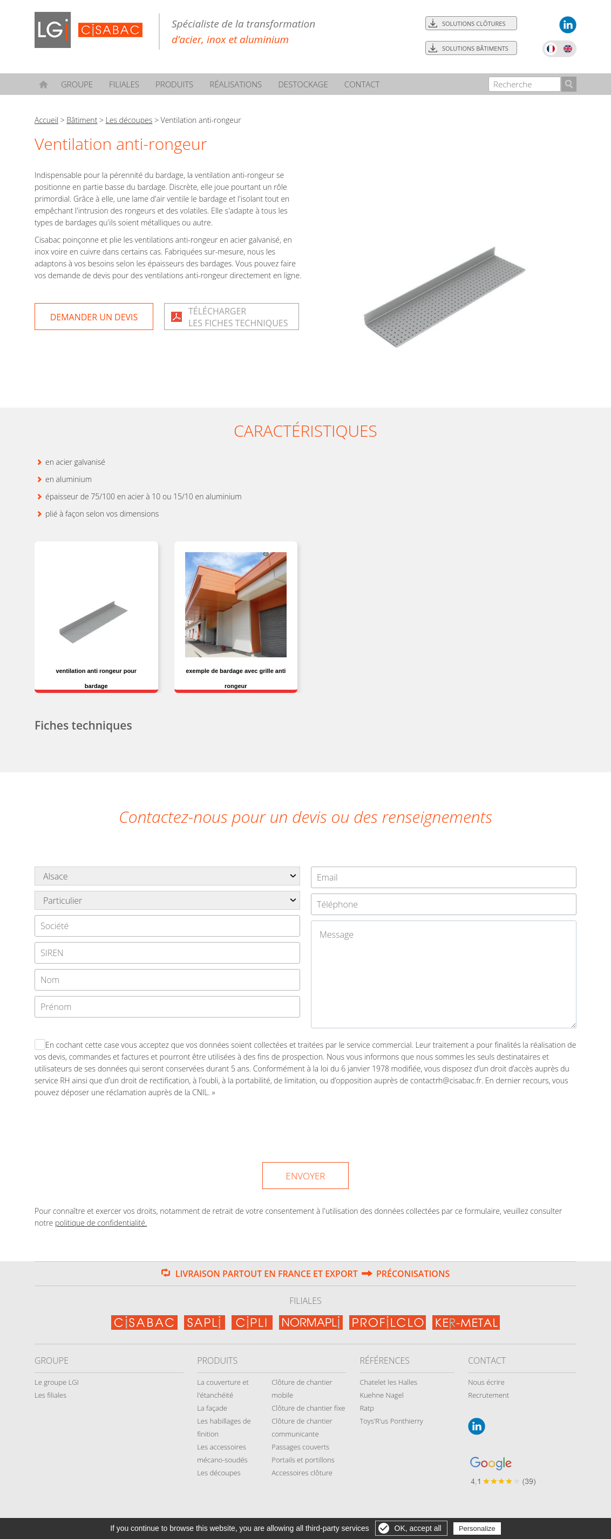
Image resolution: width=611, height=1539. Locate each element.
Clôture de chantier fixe (308, 1408)
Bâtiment (81, 120)
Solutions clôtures (473, 23)
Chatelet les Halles (388, 1382)
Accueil (46, 120)
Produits (174, 84)
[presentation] (306, 1124)
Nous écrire (486, 1382)
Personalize (477, 1528)
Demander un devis (94, 317)
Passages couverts (300, 1447)
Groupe (77, 84)
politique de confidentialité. (101, 1223)
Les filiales (50, 1395)
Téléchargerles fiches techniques (238, 317)
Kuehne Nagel (381, 1395)
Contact (362, 84)
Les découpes (129, 120)
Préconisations (413, 1274)
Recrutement (488, 1395)
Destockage (303, 84)
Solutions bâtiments (475, 48)
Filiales (124, 84)
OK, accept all (418, 1528)
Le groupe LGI (57, 1382)
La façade (212, 1408)
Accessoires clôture (301, 1473)
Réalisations (235, 84)
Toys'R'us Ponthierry (391, 1421)
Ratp (366, 1408)
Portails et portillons (303, 1460)
